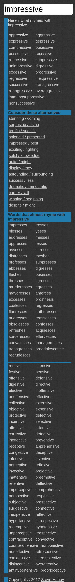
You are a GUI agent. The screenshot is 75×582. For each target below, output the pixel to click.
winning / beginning (26, 199)
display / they (20, 168)
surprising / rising (24, 124)
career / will (19, 193)
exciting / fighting (24, 149)
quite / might (20, 162)
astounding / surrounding (31, 174)
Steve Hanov (52, 579)
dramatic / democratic (28, 186)
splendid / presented (27, 137)
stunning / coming (24, 118)
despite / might (22, 205)
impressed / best (23, 143)
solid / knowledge (24, 155)
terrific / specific (22, 131)
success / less (21, 180)
